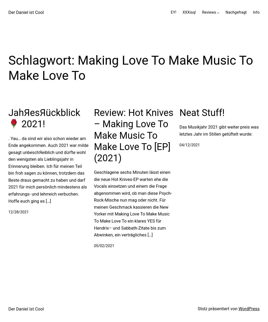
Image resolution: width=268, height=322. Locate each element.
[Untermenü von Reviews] (218, 12)
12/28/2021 (18, 212)
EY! (173, 12)
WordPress (249, 308)
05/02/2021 (104, 245)
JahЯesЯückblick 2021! (44, 118)
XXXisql (189, 12)
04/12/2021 (190, 145)
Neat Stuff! (202, 112)
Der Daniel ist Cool (26, 12)
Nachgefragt (236, 12)
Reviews (209, 12)
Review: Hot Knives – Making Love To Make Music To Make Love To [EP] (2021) (134, 135)
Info (256, 12)
